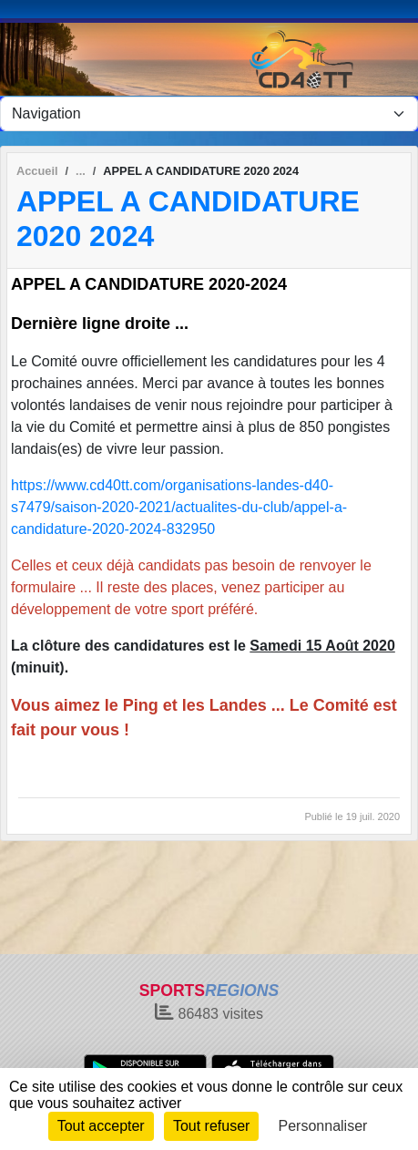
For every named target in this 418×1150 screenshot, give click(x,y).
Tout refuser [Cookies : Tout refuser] (211, 1126)
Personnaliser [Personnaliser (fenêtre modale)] (323, 1126)
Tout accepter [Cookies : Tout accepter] (101, 1126)
